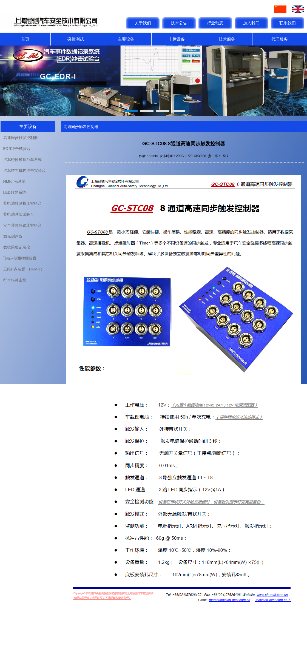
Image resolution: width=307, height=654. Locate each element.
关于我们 (143, 23)
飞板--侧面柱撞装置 (19, 258)
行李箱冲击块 (14, 280)
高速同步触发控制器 (20, 137)
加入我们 (251, 23)
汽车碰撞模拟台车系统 (22, 159)
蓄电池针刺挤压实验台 (22, 203)
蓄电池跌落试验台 (18, 214)
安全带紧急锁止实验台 (22, 225)
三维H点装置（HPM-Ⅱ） (24, 269)
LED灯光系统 (14, 192)
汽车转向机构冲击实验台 (24, 170)
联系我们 (287, 23)
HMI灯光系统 (14, 181)
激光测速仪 (12, 236)
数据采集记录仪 (16, 247)
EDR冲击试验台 (17, 148)
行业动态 (215, 23)
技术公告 (179, 23)
